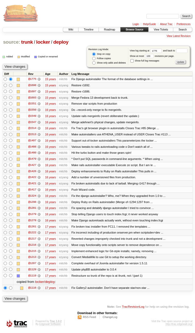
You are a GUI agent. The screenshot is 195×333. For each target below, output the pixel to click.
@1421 (32, 184)
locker (43, 42)
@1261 (32, 228)
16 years (50, 103)
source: (11, 42)
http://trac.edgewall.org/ (179, 326)
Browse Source (134, 29)
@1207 (32, 265)
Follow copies (101, 58)
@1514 (32, 129)
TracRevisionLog (133, 308)
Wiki (70, 29)
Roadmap (109, 29)
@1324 (32, 197)
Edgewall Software (50, 326)
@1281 (32, 209)
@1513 (32, 135)
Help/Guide (149, 24)
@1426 (32, 172)
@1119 (32, 277)
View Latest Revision (179, 36)
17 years (50, 227)
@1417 (32, 191)
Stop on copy (101, 54)
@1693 (32, 98)
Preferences (184, 24)
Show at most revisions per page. (152, 56)
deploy (61, 42)
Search (183, 29)
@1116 (32, 290)
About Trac (166, 24)
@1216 (32, 246)
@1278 (32, 222)
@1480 (32, 153)
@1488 (32, 147)
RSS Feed (89, 319)
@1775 (32, 79)
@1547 (32, 122)
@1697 (32, 91)
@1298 (32, 203)
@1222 (32, 234)
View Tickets (161, 29)
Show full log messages (144, 60)
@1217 (32, 240)
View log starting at (146, 50)
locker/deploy (45, 284)
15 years (50, 79)
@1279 (32, 215)
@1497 (32, 141)
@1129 (32, 271)
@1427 (32, 166)
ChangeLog (110, 319)
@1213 (32, 259)
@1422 (32, 178)
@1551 (32, 104)
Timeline (88, 29)
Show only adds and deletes (109, 63)
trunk (27, 42)
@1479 (32, 160)
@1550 (32, 110)
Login (136, 24)
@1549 (32, 116)
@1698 (32, 85)
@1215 (32, 253)
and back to (175, 50)
